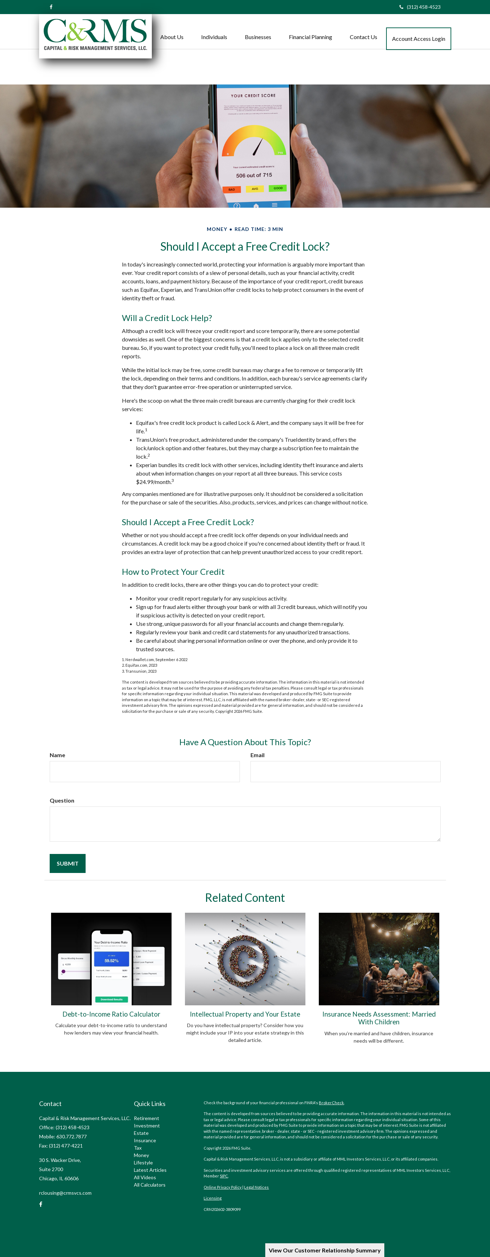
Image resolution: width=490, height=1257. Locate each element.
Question (62, 800)
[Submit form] (68, 863)
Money (141, 1155)
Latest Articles (150, 1170)
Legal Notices (256, 1187)
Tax (138, 1148)
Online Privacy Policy (223, 1187)
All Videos (145, 1177)
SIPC (224, 1176)
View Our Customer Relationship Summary (325, 1250)
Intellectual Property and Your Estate (245, 1014)
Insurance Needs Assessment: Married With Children (379, 1018)
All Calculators (150, 1185)
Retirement (146, 1118)
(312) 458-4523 (420, 7)
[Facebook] (51, 7)
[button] (171, 30)
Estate (141, 1133)
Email (257, 755)
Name (57, 755)
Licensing (213, 1198)
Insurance (145, 1140)
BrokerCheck (331, 1102)
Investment (147, 1126)
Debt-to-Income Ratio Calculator (111, 1014)
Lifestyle (143, 1162)
